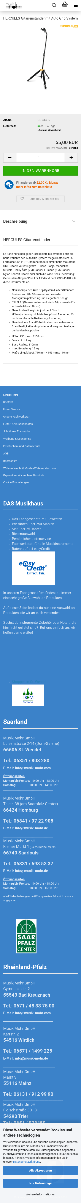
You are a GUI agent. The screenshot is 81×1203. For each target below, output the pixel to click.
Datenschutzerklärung (26, 1161)
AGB (6, 453)
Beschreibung (15, 221)
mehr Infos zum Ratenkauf (34, 187)
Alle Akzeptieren (40, 1170)
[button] (9, 158)
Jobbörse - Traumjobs (16, 431)
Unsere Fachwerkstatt (16, 416)
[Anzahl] (40, 158)
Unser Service (11, 409)
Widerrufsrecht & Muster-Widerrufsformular (30, 468)
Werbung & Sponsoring (17, 438)
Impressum (10, 460)
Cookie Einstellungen (16, 482)
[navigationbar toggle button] (75, 5)
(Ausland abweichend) (49, 130)
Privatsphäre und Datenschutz (21, 446)
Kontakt (8, 402)
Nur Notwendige (40, 1183)
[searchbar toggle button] (54, 5)
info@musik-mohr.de (31, 828)
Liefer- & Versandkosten (18, 424)
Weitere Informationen (41, 1194)
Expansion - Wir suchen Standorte (23, 475)
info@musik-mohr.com (33, 768)
